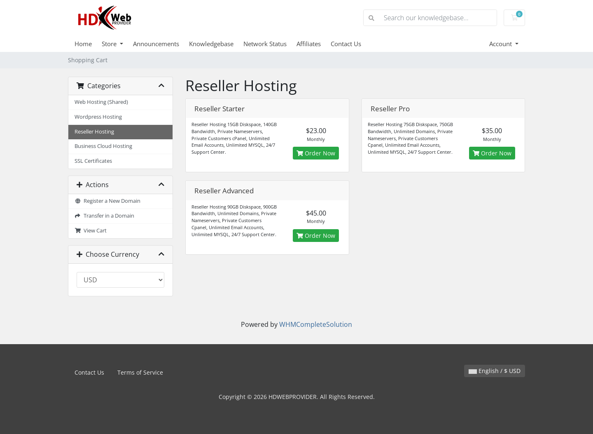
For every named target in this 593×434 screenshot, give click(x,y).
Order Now (315, 153)
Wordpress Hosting (98, 116)
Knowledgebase (211, 44)
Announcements (156, 44)
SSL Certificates (93, 160)
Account (501, 44)
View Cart (91, 230)
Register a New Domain (107, 200)
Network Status (265, 44)
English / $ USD (495, 371)
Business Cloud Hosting (103, 146)
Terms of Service (140, 372)
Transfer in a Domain (104, 215)
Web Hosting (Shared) (101, 102)
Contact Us (346, 44)
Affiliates (308, 44)
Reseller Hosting (94, 131)
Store (110, 44)
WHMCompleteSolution (315, 324)
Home (83, 44)
